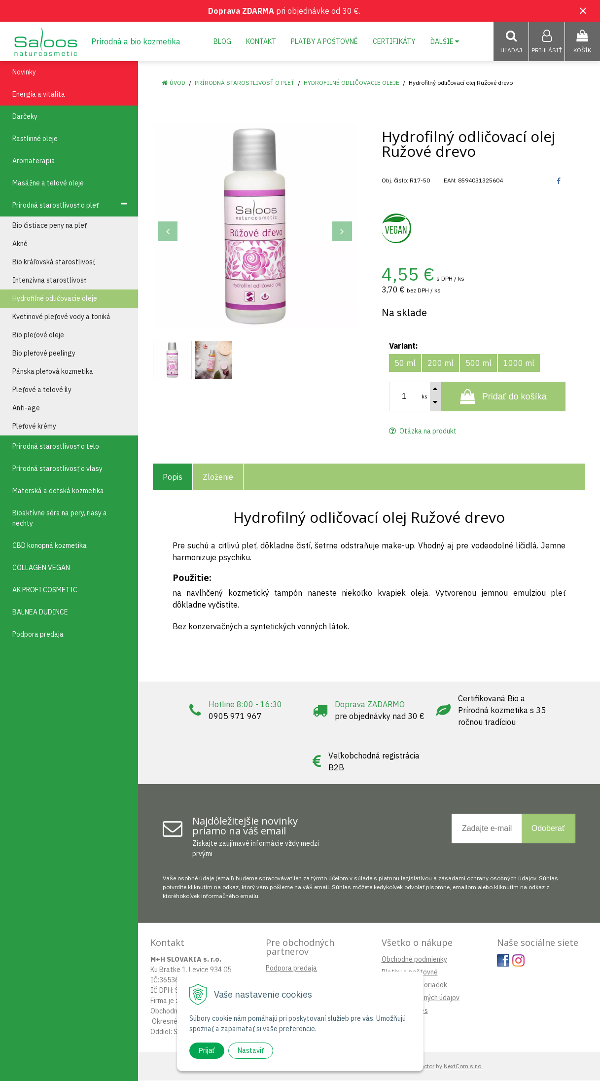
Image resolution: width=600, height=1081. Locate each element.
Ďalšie (444, 41)
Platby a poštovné (324, 41)
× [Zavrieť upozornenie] (583, 10)
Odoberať (548, 829)
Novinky (24, 72)
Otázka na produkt (423, 431)
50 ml (405, 363)
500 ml (478, 363)
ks (424, 397)
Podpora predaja (291, 968)
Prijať (207, 1050)
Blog (222, 41)
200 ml (440, 363)
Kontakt (261, 41)
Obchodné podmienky (414, 959)
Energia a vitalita (38, 94)
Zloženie (218, 477)
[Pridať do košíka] (503, 397)
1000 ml (518, 363)
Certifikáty (394, 41)
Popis (172, 477)
